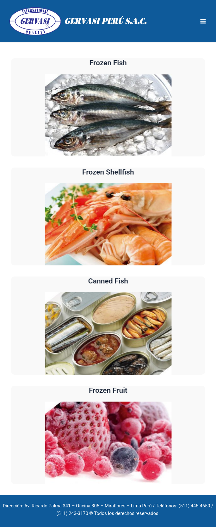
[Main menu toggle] (203, 21)
